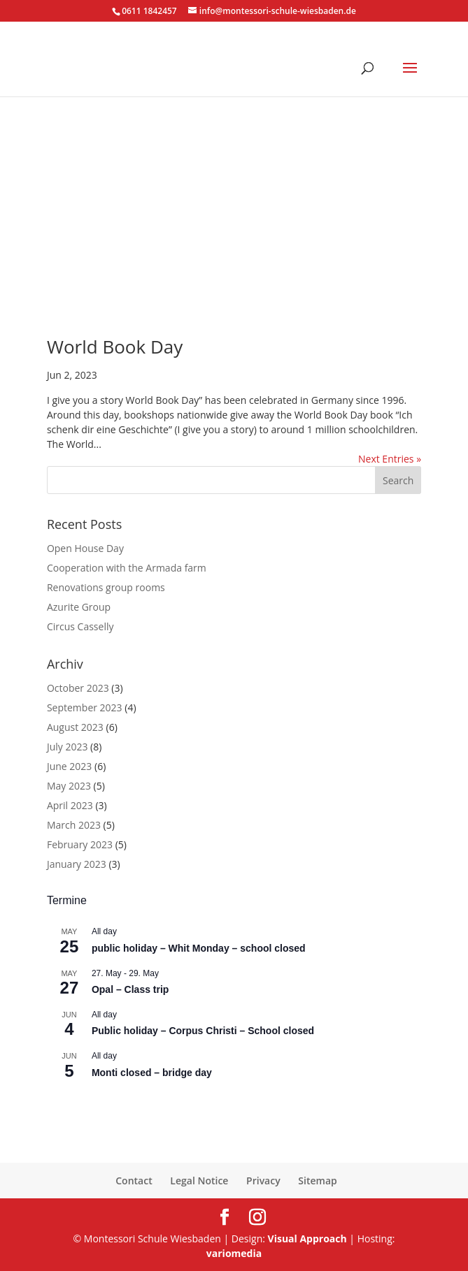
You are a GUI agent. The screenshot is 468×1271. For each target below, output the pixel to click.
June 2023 (69, 766)
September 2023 (84, 707)
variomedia (234, 1253)
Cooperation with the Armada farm (126, 567)
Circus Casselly (80, 626)
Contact (133, 1180)
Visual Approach (307, 1238)
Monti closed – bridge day (152, 1072)
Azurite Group (79, 606)
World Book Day (115, 346)
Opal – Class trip (130, 989)
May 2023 (69, 785)
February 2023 (80, 844)
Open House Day (85, 548)
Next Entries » (389, 458)
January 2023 (76, 864)
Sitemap (317, 1180)
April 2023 (70, 805)
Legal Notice (199, 1180)
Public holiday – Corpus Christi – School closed (203, 1030)
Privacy (263, 1180)
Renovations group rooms (106, 587)
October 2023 (78, 688)
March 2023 (74, 824)
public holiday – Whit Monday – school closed (199, 948)
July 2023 (67, 746)
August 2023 (75, 727)
